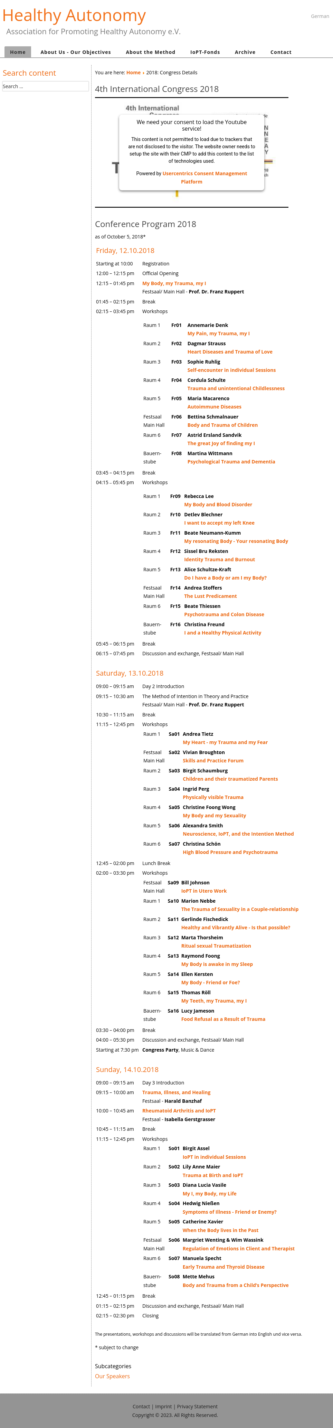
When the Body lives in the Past (221, 1230)
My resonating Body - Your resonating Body (236, 541)
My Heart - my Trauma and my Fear (225, 742)
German (320, 16)
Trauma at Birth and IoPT (213, 1175)
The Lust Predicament (210, 596)
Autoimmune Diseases (214, 406)
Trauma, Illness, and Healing (176, 1092)
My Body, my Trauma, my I (174, 283)
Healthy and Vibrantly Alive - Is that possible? (236, 927)
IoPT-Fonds (205, 52)
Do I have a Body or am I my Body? (225, 577)
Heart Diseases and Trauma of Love (230, 351)
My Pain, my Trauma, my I (219, 333)
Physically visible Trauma (213, 797)
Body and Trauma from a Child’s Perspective (236, 1285)
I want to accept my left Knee (219, 522)
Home (18, 52)
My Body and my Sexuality (214, 815)
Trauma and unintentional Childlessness (236, 388)
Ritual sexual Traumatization (216, 945)
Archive (245, 52)
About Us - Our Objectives (75, 52)
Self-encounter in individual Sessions (232, 370)
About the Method (150, 52)
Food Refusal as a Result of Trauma (223, 1019)
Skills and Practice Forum (213, 760)
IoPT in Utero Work (204, 890)
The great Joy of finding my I (221, 443)
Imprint (163, 1406)
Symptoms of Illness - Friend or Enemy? (230, 1212)
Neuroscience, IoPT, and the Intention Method (238, 833)
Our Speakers (112, 1376)
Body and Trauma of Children (223, 425)
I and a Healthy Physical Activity (222, 632)
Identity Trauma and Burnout (219, 559)
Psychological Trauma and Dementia (231, 461)
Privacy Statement (197, 1406)
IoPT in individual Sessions (214, 1157)
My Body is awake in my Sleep (217, 964)
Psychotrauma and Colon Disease (224, 614)
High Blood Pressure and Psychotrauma (230, 852)
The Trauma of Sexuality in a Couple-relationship (240, 909)
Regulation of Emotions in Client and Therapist (239, 1248)
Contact (281, 52)
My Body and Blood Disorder (218, 504)
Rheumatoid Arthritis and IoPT (179, 1110)
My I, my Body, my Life (210, 1193)
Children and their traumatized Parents (230, 779)
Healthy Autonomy (74, 14)
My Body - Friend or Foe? (210, 982)
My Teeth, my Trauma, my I (214, 1000)
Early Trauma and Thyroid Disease (224, 1266)
